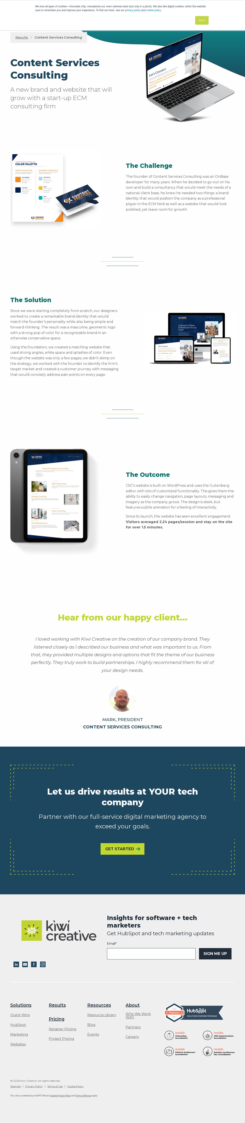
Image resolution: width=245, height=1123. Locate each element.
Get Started (119, 849)
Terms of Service (83, 1096)
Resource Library (101, 1015)
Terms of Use (55, 1086)
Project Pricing (61, 1039)
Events (93, 1034)
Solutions (20, 1005)
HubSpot (18, 1025)
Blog (91, 1025)
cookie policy (153, 10)
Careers (132, 1037)
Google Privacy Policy (60, 1096)
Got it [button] (202, 20)
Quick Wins (20, 1015)
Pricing (56, 1019)
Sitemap (15, 1086)
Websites (18, 1044)
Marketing (19, 1034)
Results (21, 37)
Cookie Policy (75, 1086)
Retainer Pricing (62, 1029)
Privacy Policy (34, 1086)
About (133, 1005)
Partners (133, 1027)
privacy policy (133, 10)
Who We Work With (138, 1015)
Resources (99, 1005)
